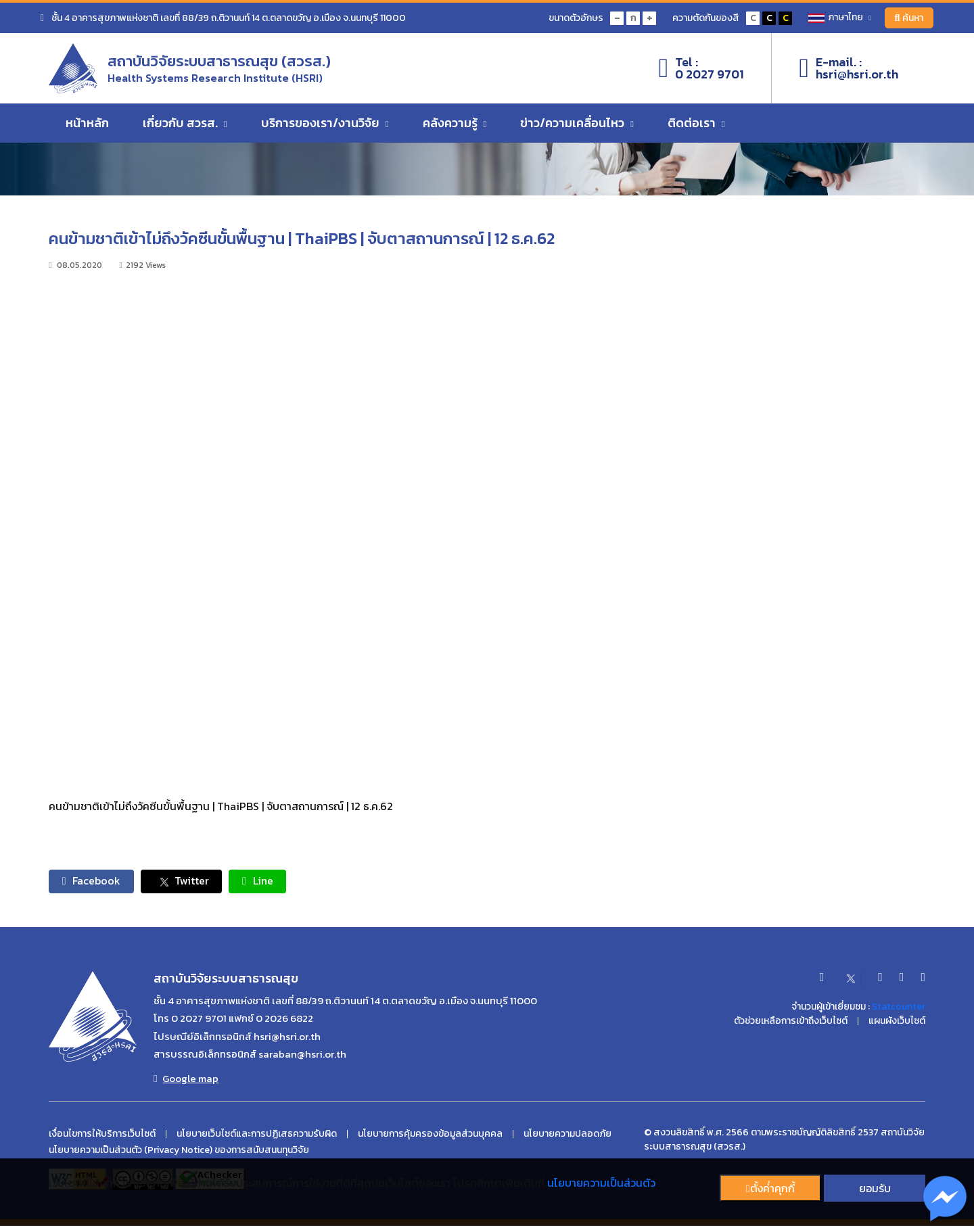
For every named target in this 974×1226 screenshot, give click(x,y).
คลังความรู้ (455, 123)
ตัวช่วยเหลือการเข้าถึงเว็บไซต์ (791, 1022)
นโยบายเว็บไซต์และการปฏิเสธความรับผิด (257, 1135)
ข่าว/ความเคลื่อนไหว (577, 123)
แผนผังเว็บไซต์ (896, 1022)
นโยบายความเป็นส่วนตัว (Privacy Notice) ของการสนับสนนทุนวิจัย (179, 1151)
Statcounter (898, 1007)
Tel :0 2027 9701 (702, 68)
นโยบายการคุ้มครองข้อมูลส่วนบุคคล (430, 1135)
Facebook (91, 881)
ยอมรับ (875, 1188)
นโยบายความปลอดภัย (567, 1135)
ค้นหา (908, 18)
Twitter (182, 881)
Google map (186, 1079)
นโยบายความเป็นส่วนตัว (601, 1183)
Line (259, 881)
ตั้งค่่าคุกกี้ (770, 1188)
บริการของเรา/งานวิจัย (325, 123)
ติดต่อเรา (696, 123)
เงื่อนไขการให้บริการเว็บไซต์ (102, 1135)
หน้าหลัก (87, 123)
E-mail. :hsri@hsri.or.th (848, 68)
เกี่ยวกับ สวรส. (185, 123)
